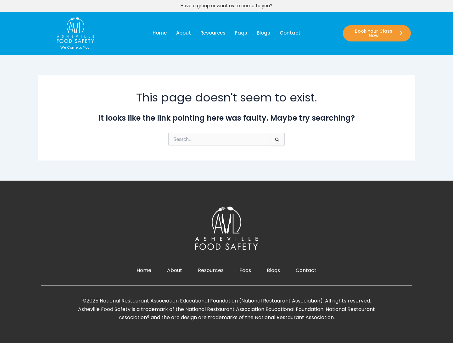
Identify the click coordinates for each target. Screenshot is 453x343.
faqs (241, 33)
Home (160, 33)
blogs (263, 33)
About (183, 33)
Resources (213, 33)
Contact (290, 33)
